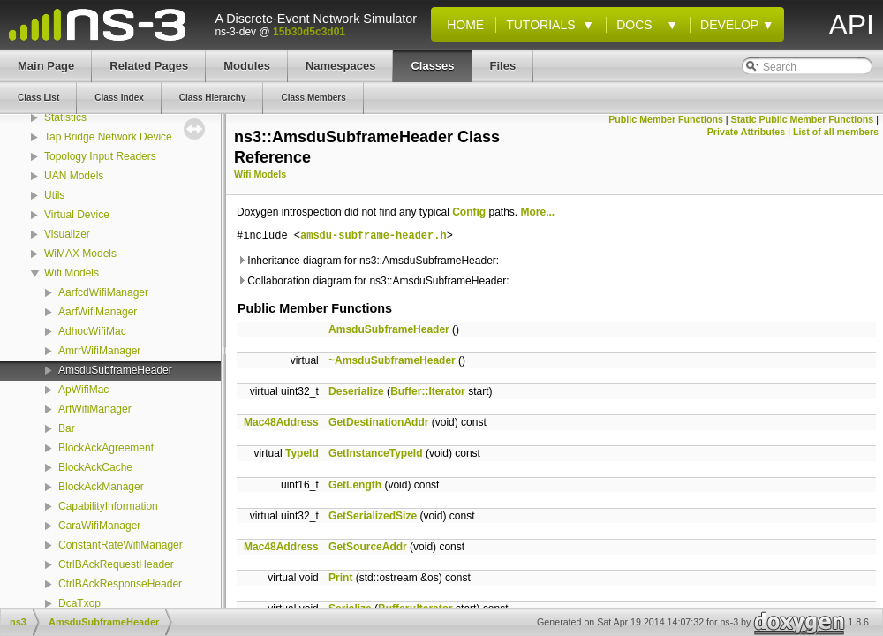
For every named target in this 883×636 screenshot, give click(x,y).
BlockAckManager (101, 487)
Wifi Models (71, 273)
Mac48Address (281, 422)
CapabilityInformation (108, 506)
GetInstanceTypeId (375, 453)
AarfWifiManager (97, 312)
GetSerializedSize (372, 516)
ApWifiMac (83, 389)
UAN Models (73, 176)
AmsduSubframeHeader (115, 370)
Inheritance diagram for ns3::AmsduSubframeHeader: (368, 260)
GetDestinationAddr (378, 422)
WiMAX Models (80, 253)
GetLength (354, 485)
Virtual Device (76, 214)
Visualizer (67, 234)
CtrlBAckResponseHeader (120, 584)
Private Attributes (746, 131)
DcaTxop (79, 603)
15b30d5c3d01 (309, 32)
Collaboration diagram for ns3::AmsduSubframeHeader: (373, 281)
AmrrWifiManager (99, 350)
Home (462, 25)
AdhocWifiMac (92, 331)
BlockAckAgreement (106, 448)
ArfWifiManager (95, 409)
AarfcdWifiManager (103, 292)
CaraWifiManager (99, 525)
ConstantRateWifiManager (120, 545)
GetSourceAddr (367, 547)
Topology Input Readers (100, 156)
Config (469, 212)
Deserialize (356, 391)
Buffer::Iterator (427, 391)
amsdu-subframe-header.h (373, 236)
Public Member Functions (665, 119)
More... (538, 212)
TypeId (302, 453)
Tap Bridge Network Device (108, 137)
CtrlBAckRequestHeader (116, 564)
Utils (54, 195)
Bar (66, 428)
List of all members (836, 131)
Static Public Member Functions (802, 119)
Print (340, 578)
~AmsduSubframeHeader (392, 360)
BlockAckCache (95, 467)
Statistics (65, 117)
